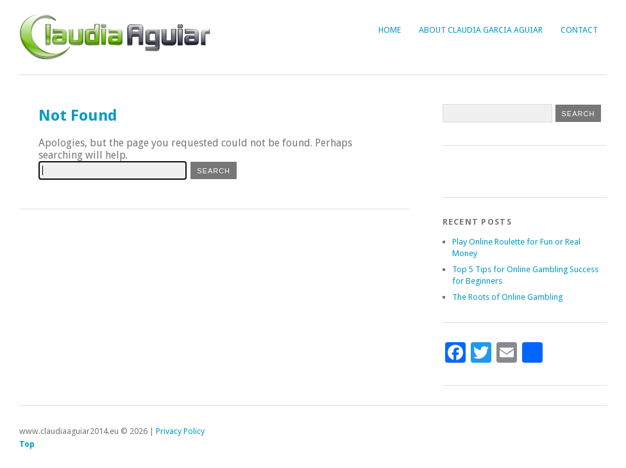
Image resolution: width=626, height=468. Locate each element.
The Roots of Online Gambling (507, 297)
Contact (579, 30)
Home (389, 30)
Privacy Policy (180, 431)
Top (27, 444)
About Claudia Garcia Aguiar (481, 30)
